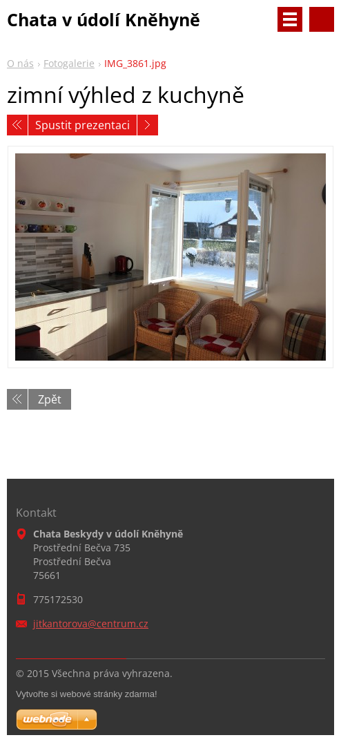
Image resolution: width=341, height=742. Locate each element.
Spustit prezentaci (82, 125)
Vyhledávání (321, 19)
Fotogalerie (69, 63)
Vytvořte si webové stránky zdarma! (86, 694)
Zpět (49, 399)
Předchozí (17, 125)
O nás (20, 63)
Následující (147, 125)
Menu (290, 19)
